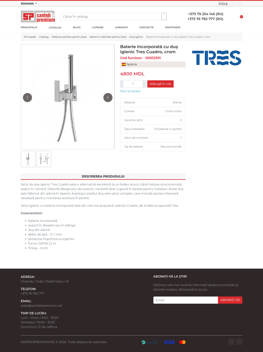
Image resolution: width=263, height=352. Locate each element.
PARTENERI (172, 27)
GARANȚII (121, 27)
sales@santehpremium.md (41, 305)
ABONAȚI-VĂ (230, 300)
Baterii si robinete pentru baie (108, 36)
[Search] (111, 16)
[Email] (185, 300)
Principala (30, 36)
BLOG (76, 27)
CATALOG (55, 27)
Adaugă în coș (160, 84)
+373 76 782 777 (32, 293)
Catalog (43, 36)
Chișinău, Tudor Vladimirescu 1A (45, 281)
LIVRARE (98, 27)
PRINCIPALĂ (29, 27)
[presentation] (27, 97)
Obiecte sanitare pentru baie (69, 36)
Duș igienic (136, 36)
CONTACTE (146, 27)
